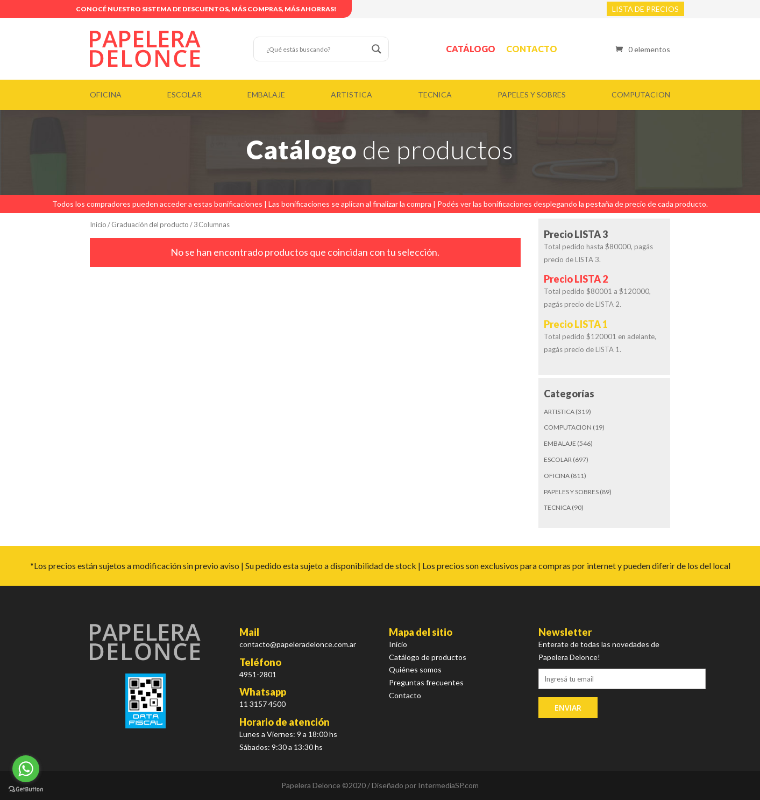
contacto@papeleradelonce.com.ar (297, 644)
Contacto (531, 49)
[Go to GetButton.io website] (26, 789)
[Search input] (316, 49)
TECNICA (435, 94)
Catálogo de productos (427, 657)
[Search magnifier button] (376, 49)
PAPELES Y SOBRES (532, 94)
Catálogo (470, 49)
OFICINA (106, 94)
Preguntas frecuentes (426, 682)
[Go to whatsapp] (25, 768)
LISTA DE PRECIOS (645, 8)
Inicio (98, 224)
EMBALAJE (266, 94)
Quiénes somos (415, 669)
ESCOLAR (184, 94)
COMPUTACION (641, 94)
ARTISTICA (351, 94)
